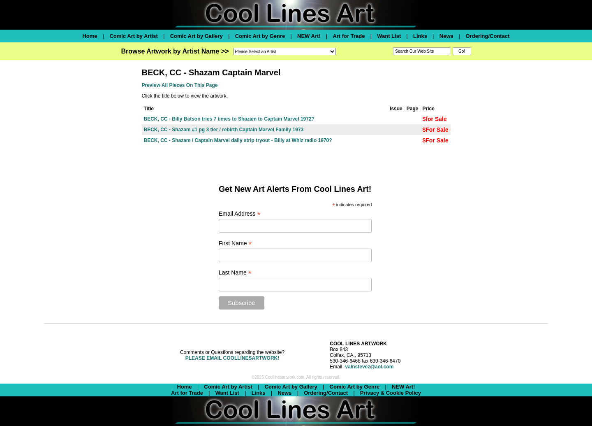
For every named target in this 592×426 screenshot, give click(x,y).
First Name (235, 243)
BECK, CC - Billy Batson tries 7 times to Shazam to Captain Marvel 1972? (229, 119)
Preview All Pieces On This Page (180, 85)
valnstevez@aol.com (369, 367)
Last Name (235, 273)
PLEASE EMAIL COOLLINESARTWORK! (232, 358)
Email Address (240, 214)
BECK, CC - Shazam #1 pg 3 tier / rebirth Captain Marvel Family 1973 (224, 130)
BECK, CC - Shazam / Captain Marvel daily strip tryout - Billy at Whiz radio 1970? (238, 140)
